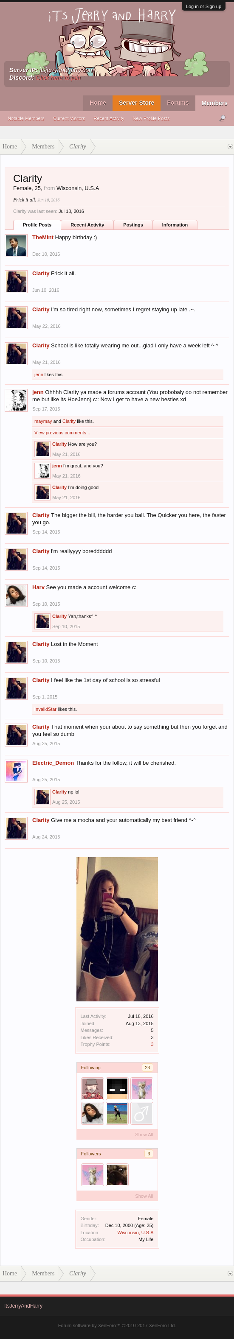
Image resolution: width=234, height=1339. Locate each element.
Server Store (136, 102)
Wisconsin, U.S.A (136, 1232)
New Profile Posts (151, 118)
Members (215, 103)
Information (175, 224)
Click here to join (58, 77)
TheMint (43, 237)
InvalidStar (45, 709)
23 (147, 1067)
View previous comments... (62, 432)
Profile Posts (37, 224)
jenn (38, 374)
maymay (43, 421)
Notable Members (26, 118)
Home (98, 102)
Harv (38, 587)
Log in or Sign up (203, 6)
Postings (133, 224)
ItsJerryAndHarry (23, 1306)
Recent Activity (108, 118)
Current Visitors (69, 118)
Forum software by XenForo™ (117, 1325)
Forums (178, 102)
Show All (144, 1134)
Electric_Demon (53, 763)
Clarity (40, 273)
